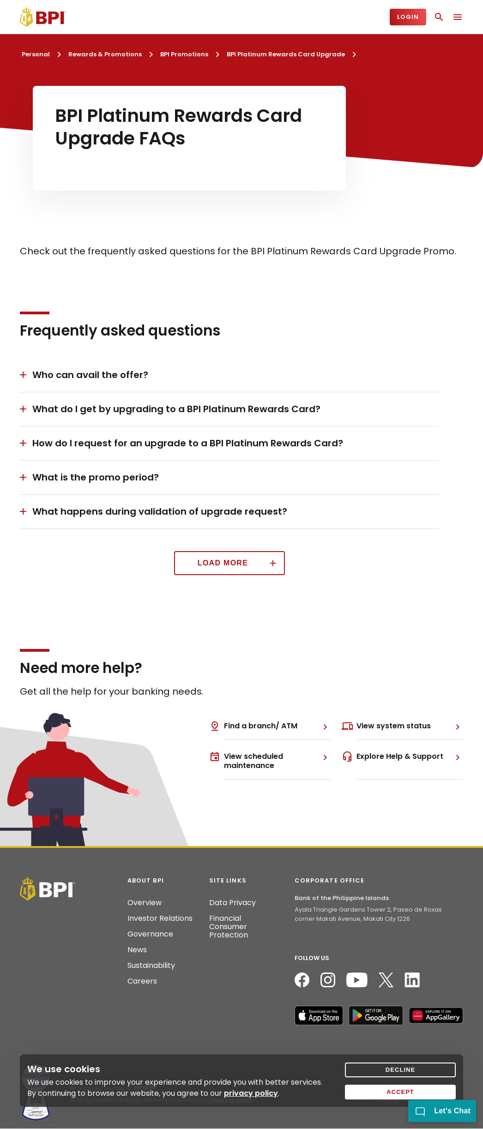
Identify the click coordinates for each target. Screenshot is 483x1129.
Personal (36, 54)
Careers (142, 981)
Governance (150, 934)
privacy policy (251, 1093)
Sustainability (151, 965)
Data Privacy (232, 903)
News (137, 950)
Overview (144, 903)
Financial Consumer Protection (228, 926)
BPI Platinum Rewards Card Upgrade (286, 54)
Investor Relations (160, 918)
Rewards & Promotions (105, 54)
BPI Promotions (184, 54)
